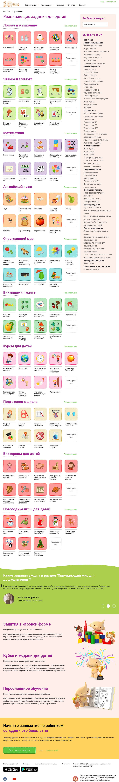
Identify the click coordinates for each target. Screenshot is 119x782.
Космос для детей (92, 219)
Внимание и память (93, 190)
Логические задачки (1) (54, 48)
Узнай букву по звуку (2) (55, 124)
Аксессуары (24, 284)
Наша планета (90, 187)
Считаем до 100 (91, 128)
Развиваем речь (91, 84)
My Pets (6, 231)
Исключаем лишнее (93, 46)
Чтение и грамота (92, 66)
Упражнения (30, 5)
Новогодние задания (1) (55, 532)
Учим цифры (89, 151)
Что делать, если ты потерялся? (54, 370)
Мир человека (90, 178)
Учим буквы (89, 101)
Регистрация (111, 2)
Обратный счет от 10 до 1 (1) (56, 156)
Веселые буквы (7, 102)
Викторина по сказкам (8, 477)
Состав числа (90, 131)
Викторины (89, 263)
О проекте (65, 762)
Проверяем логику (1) (8, 446)
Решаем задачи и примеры (96, 140)
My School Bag (24, 231)
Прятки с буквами (6, 124)
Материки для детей (93, 225)
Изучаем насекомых (54, 285)
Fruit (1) (68, 209)
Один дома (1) (55, 392)
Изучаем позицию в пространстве (93, 59)
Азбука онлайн (90, 104)
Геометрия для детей (93, 116)
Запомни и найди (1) (23, 315)
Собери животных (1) (39, 337)
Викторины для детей (94, 260)
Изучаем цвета (90, 175)
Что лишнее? (8, 48)
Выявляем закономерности (96, 51)
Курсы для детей (92, 204)
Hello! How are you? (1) (55, 231)
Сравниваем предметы (94, 63)
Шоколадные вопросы (55, 315)
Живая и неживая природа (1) (69, 262)
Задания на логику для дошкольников (94, 250)
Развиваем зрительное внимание (94, 194)
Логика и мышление (93, 43)
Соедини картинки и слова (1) (23, 125)
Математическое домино (40, 179)
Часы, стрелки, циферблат (40, 369)
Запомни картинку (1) (8, 337)
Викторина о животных (24, 477)
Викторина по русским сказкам (55, 477)
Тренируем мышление (38, 446)
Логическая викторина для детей (40, 477)
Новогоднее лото (8, 532)
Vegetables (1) (40, 231)
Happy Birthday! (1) (25, 210)
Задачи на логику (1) (23, 70)
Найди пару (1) (71, 48)
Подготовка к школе (93, 228)
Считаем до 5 (90, 119)
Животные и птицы (92, 184)
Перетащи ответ (23, 179)
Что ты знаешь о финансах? (23, 393)
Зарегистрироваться (19, 748)
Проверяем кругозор (54, 446)
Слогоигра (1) (70, 101)
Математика (90, 110)
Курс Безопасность (92, 207)
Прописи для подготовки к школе (96, 232)
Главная (6, 12)
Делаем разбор (91, 96)
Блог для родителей (10, 762)
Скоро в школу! (6, 425)
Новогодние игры (92, 269)
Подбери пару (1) (55, 337)
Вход (102, 2)
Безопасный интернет (8, 369)
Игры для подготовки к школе (97, 257)
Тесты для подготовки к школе (98, 254)
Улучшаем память (92, 199)
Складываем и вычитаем (71, 425)
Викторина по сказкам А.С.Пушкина (8, 501)
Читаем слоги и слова (93, 81)
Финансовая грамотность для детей (97, 212)
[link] (6, 12)
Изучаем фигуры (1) (54, 179)
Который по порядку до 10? (23, 157)
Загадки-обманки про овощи (8, 262)
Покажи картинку (7, 315)
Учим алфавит (90, 69)
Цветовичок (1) (55, 262)
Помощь (26, 762)
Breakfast (38, 209)
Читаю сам (88, 87)
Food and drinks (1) (53, 210)
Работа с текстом (91, 163)
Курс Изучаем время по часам (97, 216)
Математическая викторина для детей (24, 501)
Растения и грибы (92, 181)
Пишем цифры (22, 425)
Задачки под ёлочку (8, 554)
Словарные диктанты (93, 157)
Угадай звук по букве (39, 124)
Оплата (82, 5)
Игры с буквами (91, 72)
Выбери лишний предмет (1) (54, 71)
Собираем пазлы (91, 202)
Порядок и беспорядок (8, 285)
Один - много (8, 155)
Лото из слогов (37, 102)
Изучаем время (91, 172)
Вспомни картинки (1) (39, 315)
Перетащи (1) (70, 315)
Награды (60, 5)
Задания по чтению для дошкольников (94, 244)
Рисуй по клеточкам (38, 425)
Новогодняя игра (23, 532)
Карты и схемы (22, 446)
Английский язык (92, 146)
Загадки (87, 107)
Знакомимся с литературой (96, 99)
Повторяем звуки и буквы (56, 425)
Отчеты (71, 5)
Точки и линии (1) (9, 179)
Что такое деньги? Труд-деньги (40, 393)
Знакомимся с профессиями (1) (40, 262)
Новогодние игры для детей (97, 266)
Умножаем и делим (92, 143)
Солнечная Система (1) (69, 369)
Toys (5, 209)
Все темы (88, 40)
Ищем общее (90, 49)
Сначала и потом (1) (23, 48)
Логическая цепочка (8, 70)
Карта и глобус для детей (95, 222)
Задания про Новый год (39, 532)
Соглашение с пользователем (46, 762)
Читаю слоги (24, 101)
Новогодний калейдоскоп (24, 554)
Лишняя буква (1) (55, 102)
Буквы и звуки (90, 75)
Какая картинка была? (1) (22, 338)
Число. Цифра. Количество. (71, 156)
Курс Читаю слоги (92, 78)
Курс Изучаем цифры (93, 113)
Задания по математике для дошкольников (96, 238)
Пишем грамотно (91, 90)
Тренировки (46, 5)
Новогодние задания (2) (70, 532)
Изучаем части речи (93, 93)
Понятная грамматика (93, 160)
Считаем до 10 (90, 122)
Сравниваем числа (92, 137)
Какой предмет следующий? (39, 71)
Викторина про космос (56, 500)
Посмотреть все (70, 26)
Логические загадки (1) (39, 48)
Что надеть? (39, 284)
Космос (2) (23, 368)
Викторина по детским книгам (70, 477)
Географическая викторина (9, 393)
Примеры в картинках (39, 156)
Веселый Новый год (38, 554)
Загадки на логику (92, 54)
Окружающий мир (92, 169)
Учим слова (89, 154)
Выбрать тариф (52, 749)
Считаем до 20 (90, 125)
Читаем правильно (92, 166)
